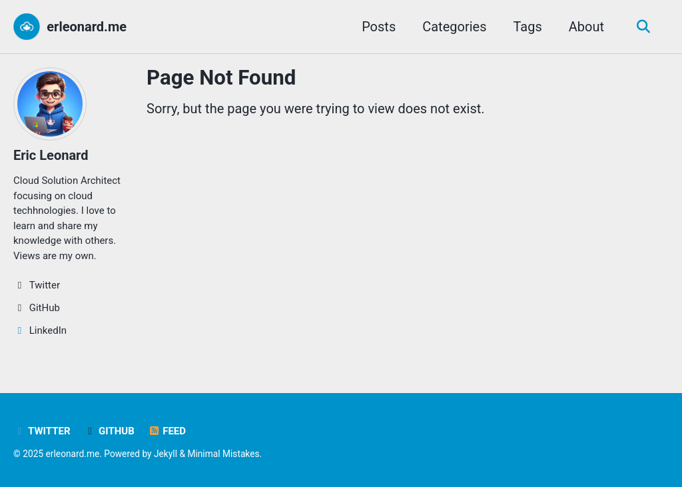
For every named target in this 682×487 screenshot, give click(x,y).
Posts (379, 27)
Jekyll (165, 453)
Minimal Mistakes (223, 453)
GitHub (109, 431)
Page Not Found (221, 77)
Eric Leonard (50, 155)
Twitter (42, 431)
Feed (167, 431)
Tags (527, 27)
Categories (454, 27)
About (586, 27)
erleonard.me (87, 27)
